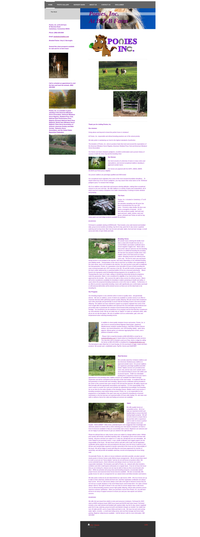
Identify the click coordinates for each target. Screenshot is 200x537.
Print (90, 525)
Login (146, 524)
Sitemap (96, 525)
